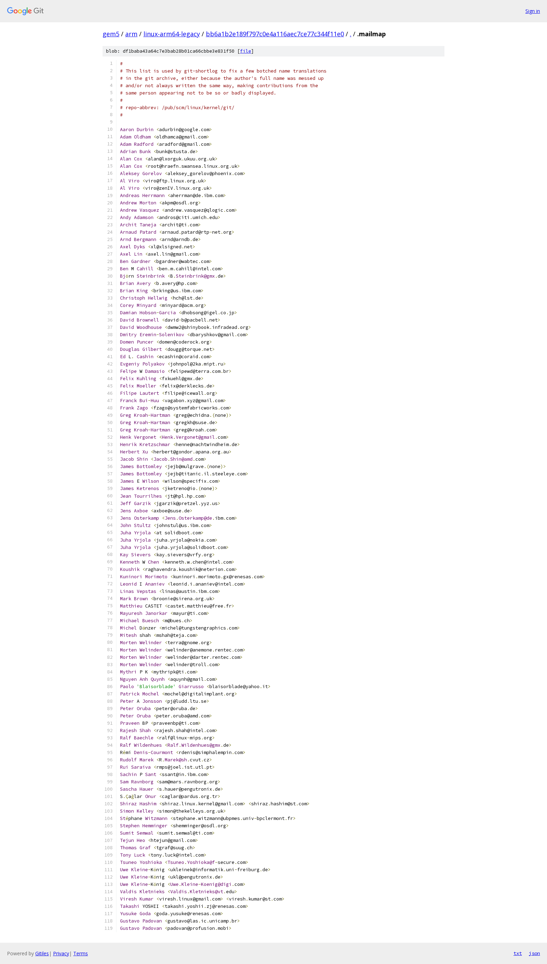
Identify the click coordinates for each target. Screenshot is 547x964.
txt (518, 953)
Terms (80, 953)
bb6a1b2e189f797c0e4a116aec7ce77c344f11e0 (275, 34)
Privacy (61, 953)
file (245, 51)
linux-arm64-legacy (171, 34)
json (534, 953)
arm (131, 34)
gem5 (111, 34)
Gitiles (42, 953)
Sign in (532, 11)
